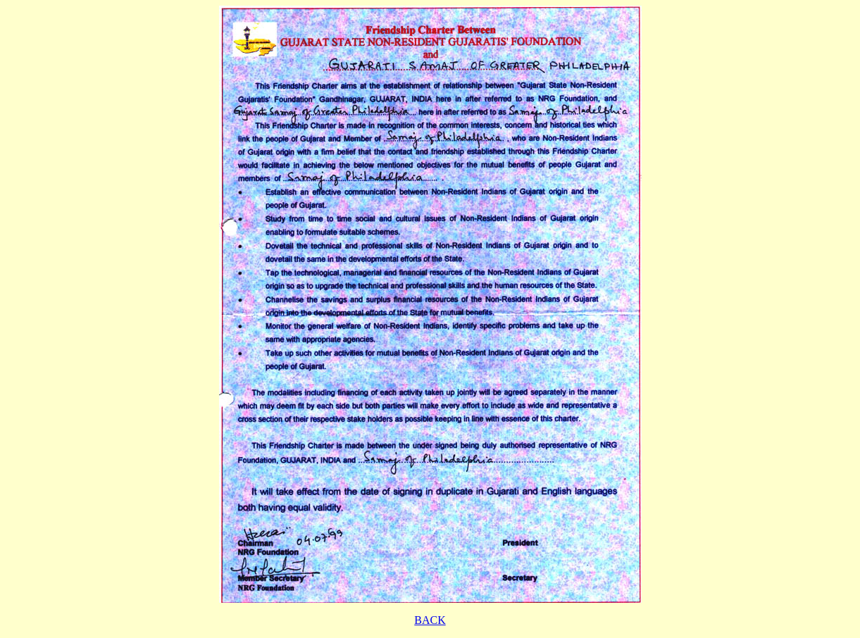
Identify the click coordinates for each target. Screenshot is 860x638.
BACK (429, 620)
